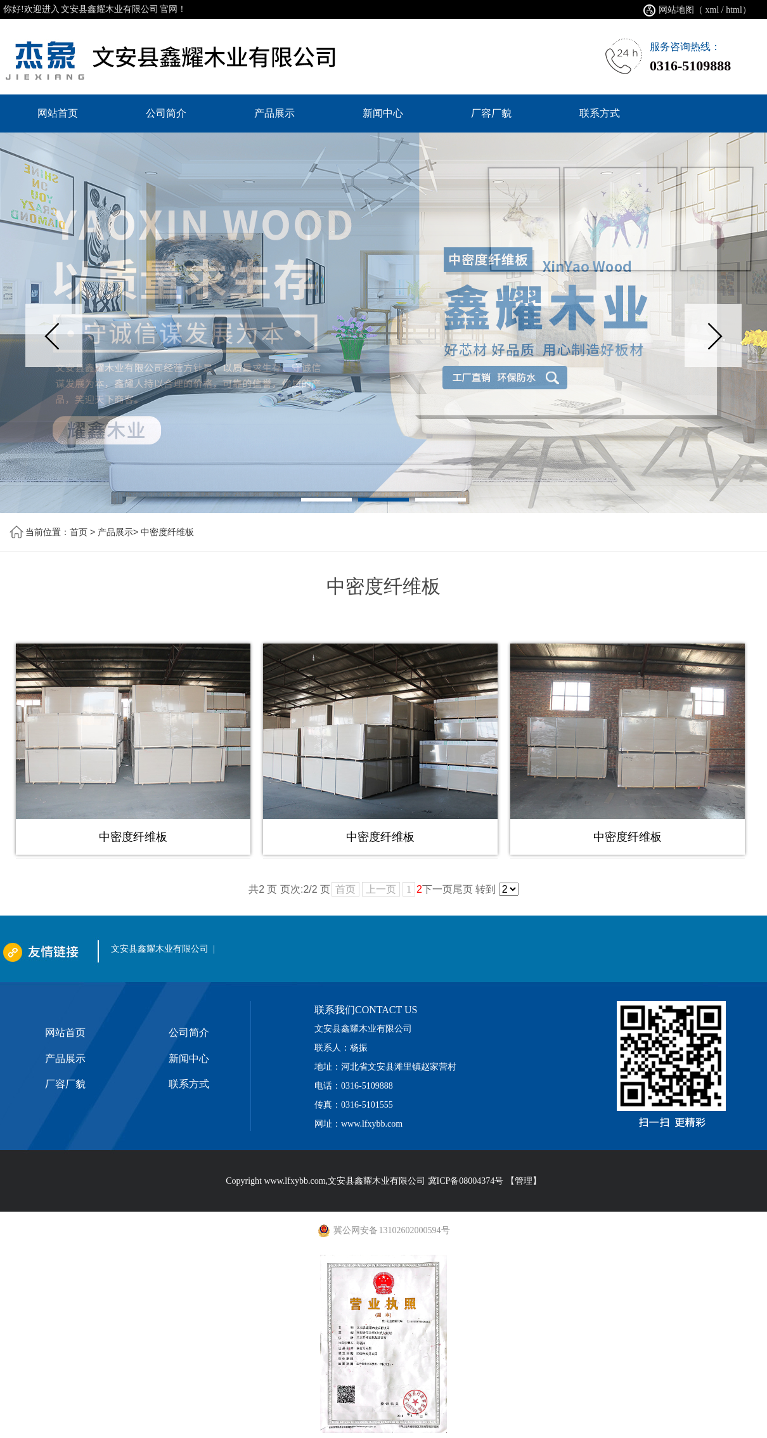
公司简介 (189, 1032)
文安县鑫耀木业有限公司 (160, 949)
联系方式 (189, 1083)
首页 (78, 532)
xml (712, 10)
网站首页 (65, 1032)
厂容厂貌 (65, 1083)
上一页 (381, 889)
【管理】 (523, 1181)
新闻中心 (189, 1058)
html (734, 10)
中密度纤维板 (167, 532)
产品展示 (115, 532)
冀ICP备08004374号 (466, 1181)
